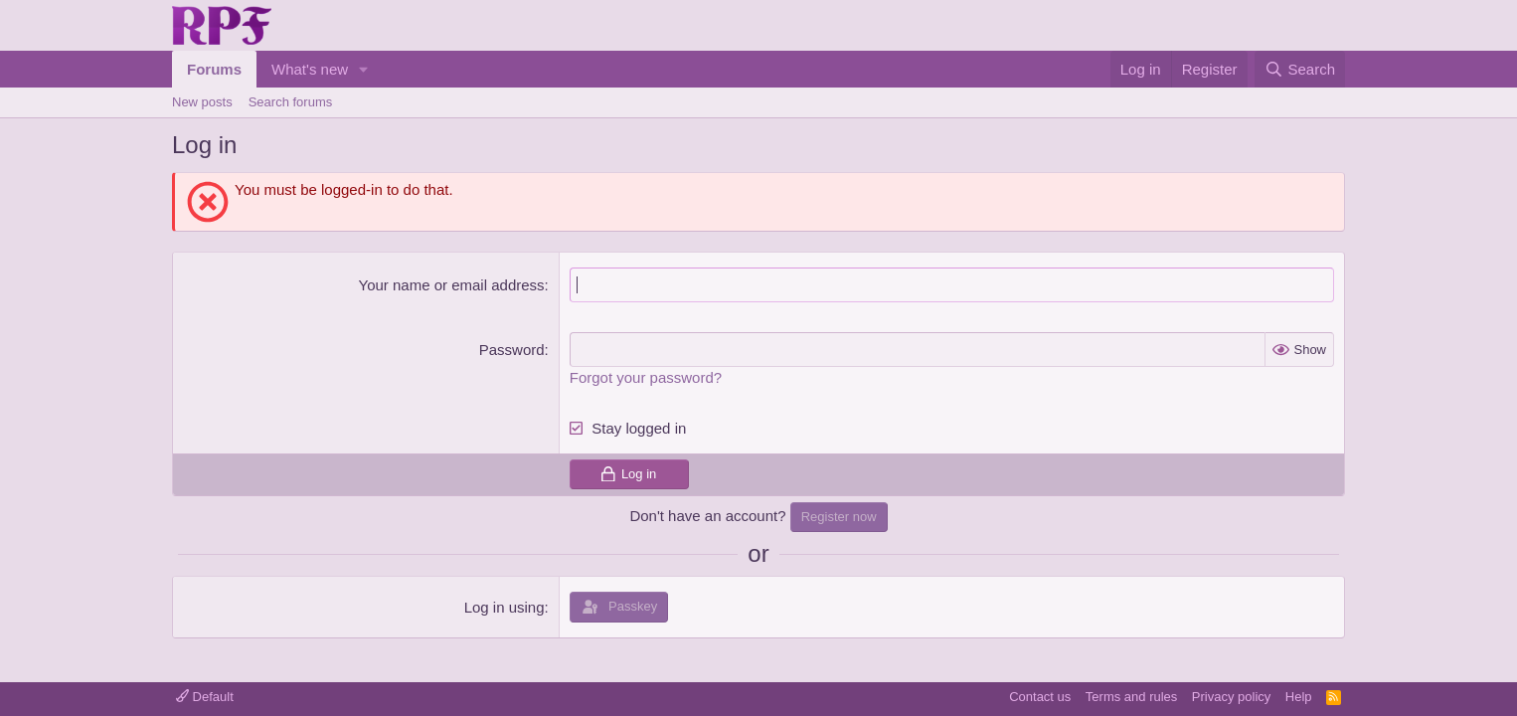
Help (1298, 696)
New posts (202, 101)
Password (512, 349)
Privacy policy (1231, 696)
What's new (309, 69)
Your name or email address (452, 284)
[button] (364, 69)
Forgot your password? (646, 377)
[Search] (1300, 69)
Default (205, 696)
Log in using (504, 607)
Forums (214, 69)
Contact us (1040, 696)
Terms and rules (1131, 696)
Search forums (291, 101)
